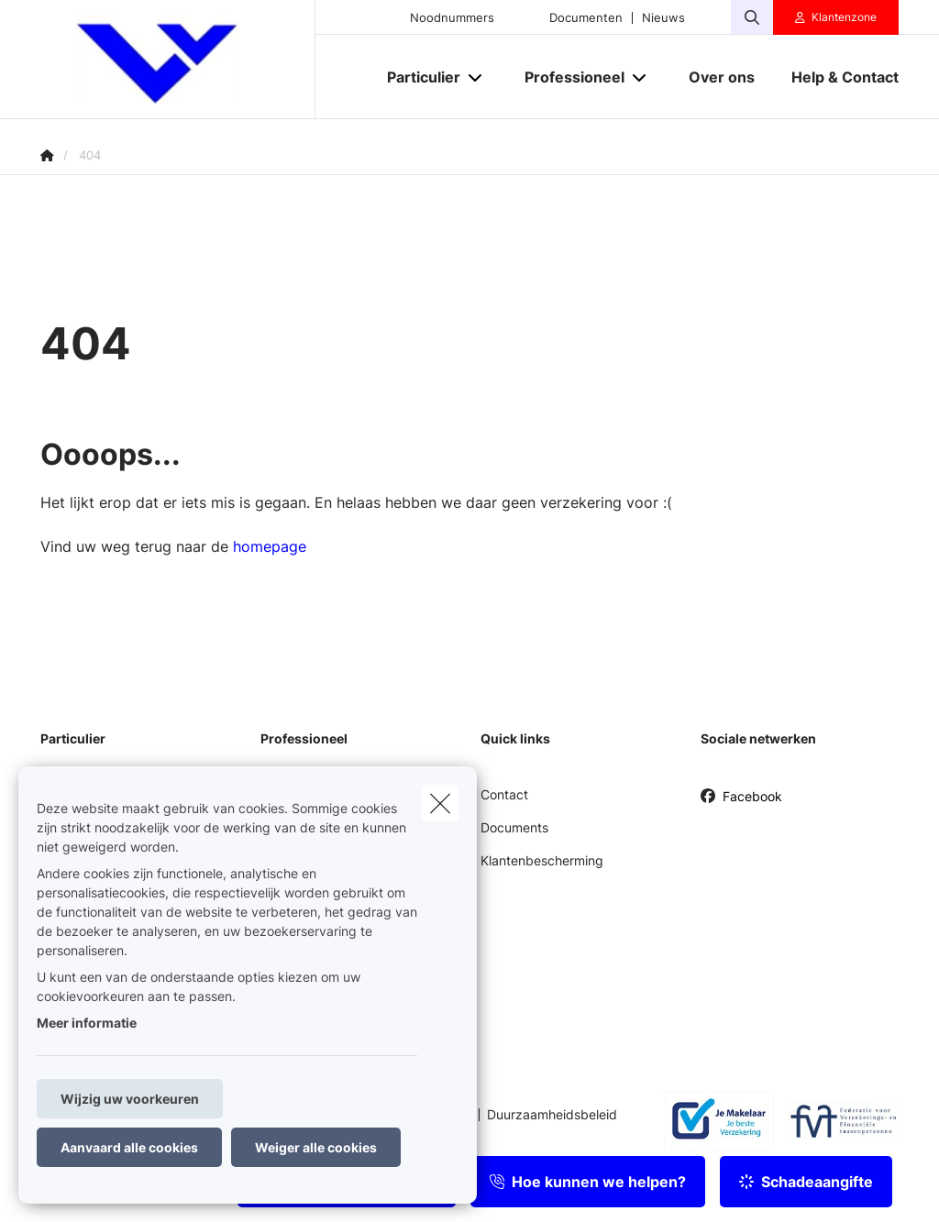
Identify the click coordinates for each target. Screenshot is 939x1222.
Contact (504, 794)
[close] (440, 803)
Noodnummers (452, 18)
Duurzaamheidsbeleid (552, 1114)
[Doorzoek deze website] (752, 17)
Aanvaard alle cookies (129, 1147)
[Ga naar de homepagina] (177, 59)
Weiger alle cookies (316, 1147)
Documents (514, 827)
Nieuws (663, 18)
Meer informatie (87, 1022)
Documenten (586, 18)
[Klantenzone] (836, 17)
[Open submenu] (476, 77)
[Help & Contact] (836, 77)
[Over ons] (721, 77)
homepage (269, 546)
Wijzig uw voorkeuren (130, 1098)
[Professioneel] (567, 77)
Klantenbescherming (542, 860)
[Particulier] (417, 77)
